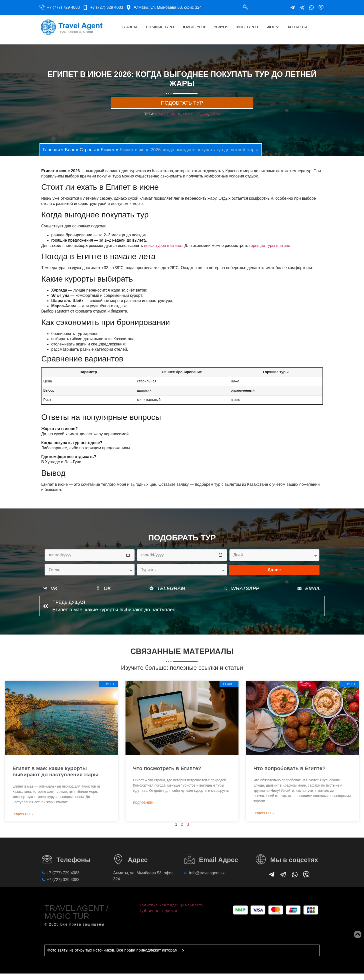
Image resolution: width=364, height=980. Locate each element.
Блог (272, 27)
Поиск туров (194, 27)
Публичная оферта (158, 907)
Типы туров (246, 27)
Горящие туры (160, 27)
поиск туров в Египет (163, 252)
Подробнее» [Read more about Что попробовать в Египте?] (264, 823)
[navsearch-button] (245, 7)
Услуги (221, 27)
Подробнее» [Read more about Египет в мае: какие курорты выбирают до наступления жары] (22, 824)
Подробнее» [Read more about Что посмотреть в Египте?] (143, 812)
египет (161, 121)
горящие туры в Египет (270, 252)
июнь (176, 121)
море (188, 121)
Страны (88, 156)
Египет (108, 156)
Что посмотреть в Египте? (167, 778)
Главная (130, 27)
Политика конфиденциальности (171, 902)
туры (215, 121)
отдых (202, 121)
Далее (274, 577)
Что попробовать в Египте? (290, 778)
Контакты (297, 27)
